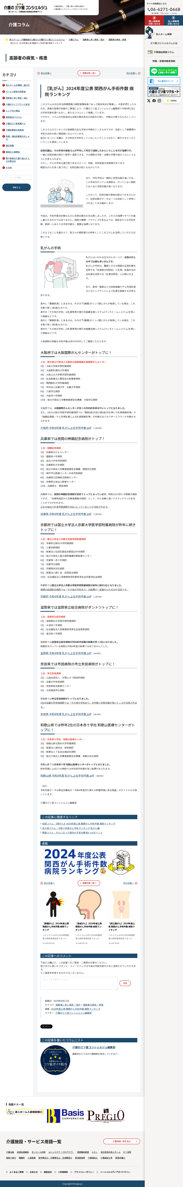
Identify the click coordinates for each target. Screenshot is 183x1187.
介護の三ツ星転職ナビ (16, 123)
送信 (125, 983)
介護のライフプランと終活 (18, 104)
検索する (17, 187)
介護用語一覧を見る (122, 1141)
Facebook (154, 100)
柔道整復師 (80, 1157)
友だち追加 (164, 71)
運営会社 (48, 1172)
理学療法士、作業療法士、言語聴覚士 (55, 1157)
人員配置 (32, 1157)
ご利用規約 (63, 1172)
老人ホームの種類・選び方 (18, 85)
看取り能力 (11, 1157)
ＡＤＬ (95, 1152)
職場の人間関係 (13, 151)
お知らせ (34, 1172)
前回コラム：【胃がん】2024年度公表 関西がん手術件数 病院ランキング (78, 823)
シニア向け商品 (13, 110)
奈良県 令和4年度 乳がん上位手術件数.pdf (65, 714)
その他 (9, 167)
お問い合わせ (154, 22)
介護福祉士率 (106, 1157)
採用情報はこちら (164, 91)
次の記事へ (131, 73)
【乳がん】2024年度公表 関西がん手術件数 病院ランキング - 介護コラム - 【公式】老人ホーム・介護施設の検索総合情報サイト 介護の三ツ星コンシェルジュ (25, 8)
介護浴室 (10, 1152)
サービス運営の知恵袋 (16, 91)
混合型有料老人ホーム (110, 1152)
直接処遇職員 (23, 1152)
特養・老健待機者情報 (163, 61)
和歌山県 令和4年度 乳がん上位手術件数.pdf (67, 775)
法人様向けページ (164, 81)
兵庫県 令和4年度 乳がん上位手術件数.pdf (65, 514)
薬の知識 (10, 145)
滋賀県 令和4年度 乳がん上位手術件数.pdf (65, 653)
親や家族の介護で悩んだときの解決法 (18, 160)
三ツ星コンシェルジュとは (163, 43)
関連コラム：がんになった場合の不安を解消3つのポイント (72, 832)
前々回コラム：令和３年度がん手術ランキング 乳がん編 (71, 828)
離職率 (22, 1157)
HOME (172, 100)
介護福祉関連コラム (164, 52)
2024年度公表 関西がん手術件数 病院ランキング (75, 1009)
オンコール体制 (39, 1152)
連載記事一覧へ (89, 73)
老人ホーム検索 (164, 34)
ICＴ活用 (127, 1152)
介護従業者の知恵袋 (15, 129)
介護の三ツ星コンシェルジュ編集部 (73, 1013)
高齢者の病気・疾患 (93, 1004)
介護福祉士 (93, 1157)
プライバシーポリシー (84, 1172)
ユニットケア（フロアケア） (61, 1152)
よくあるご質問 (17, 1172)
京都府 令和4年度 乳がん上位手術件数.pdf (65, 596)
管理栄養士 (120, 1157)
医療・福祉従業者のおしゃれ (18, 138)
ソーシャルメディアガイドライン (115, 1172)
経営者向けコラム (14, 117)
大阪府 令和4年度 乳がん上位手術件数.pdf (65, 428)
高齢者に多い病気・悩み (68, 1004)
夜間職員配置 (83, 1152)
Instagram (159, 100)
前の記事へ (46, 73)
